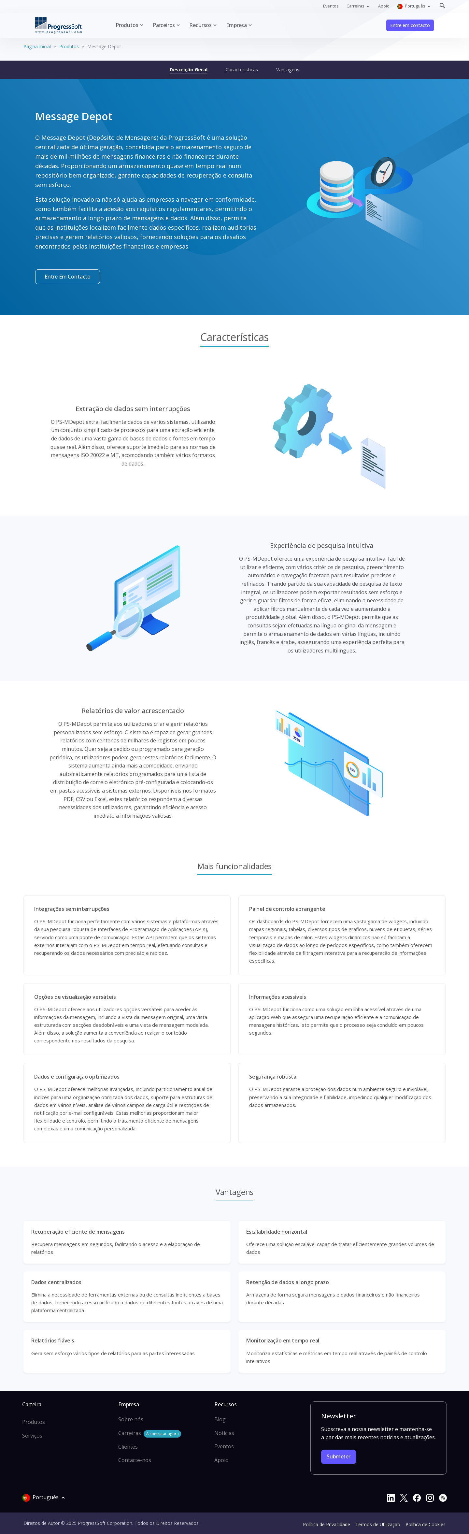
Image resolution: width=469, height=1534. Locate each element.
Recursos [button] (200, 25)
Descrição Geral (188, 69)
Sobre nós (130, 1419)
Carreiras (149, 1433)
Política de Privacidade (326, 1524)
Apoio (384, 6)
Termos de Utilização (377, 1524)
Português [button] (411, 6)
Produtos (69, 46)
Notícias (224, 1433)
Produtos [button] (127, 25)
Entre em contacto (410, 25)
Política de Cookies (425, 1524)
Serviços (32, 1435)
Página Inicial (37, 46)
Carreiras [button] (356, 6)
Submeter (338, 1456)
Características (242, 69)
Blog (220, 1419)
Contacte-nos (134, 1460)
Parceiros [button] (164, 25)
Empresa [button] (236, 25)
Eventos (331, 6)
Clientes (128, 1446)
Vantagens (287, 69)
